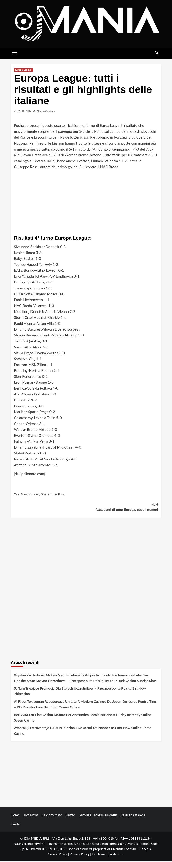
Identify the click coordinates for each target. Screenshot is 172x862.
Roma (61, 495)
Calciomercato (52, 816)
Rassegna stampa (133, 816)
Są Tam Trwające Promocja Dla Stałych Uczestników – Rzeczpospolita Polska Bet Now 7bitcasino (80, 692)
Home (15, 816)
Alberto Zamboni (46, 111)
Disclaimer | (100, 855)
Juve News (30, 816)
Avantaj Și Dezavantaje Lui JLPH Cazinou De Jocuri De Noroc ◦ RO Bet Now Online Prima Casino (82, 732)
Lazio (53, 495)
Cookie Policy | (59, 855)
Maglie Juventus (105, 816)
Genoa (45, 495)
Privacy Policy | (81, 855)
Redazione (116, 855)
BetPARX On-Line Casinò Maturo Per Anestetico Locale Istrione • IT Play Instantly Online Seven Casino (83, 719)
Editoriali (84, 816)
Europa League (23, 71)
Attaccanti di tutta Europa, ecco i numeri (122, 508)
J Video (16, 825)
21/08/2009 (24, 111)
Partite (70, 816)
